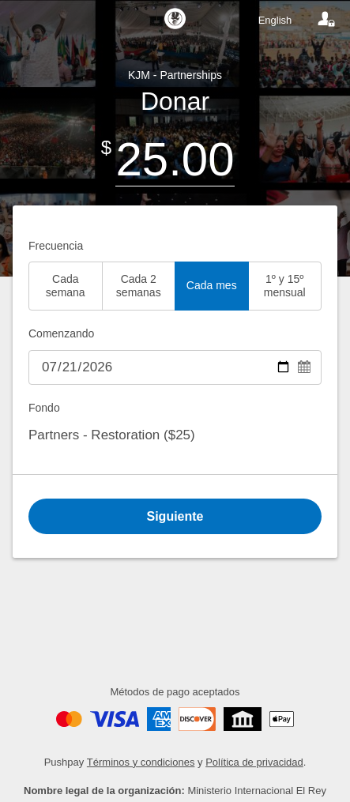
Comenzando (61, 333)
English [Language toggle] (275, 20)
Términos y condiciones (141, 762)
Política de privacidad (254, 762)
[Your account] (326, 20)
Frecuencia (55, 245)
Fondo (44, 407)
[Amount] (175, 159)
